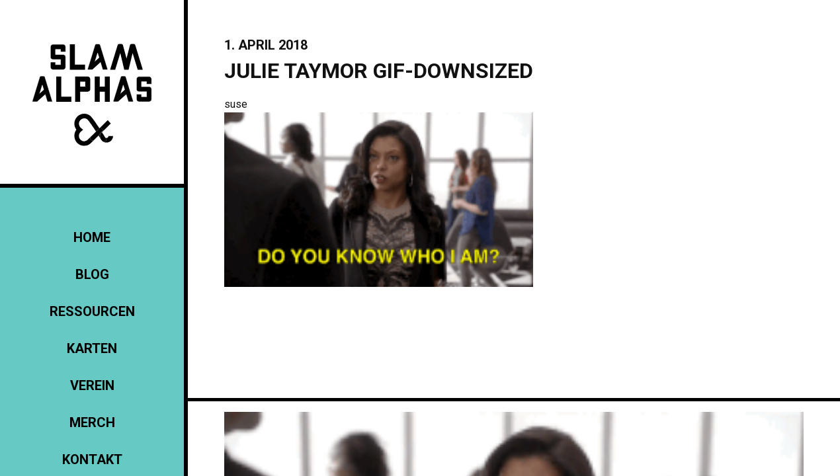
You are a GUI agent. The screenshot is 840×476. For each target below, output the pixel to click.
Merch (92, 422)
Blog (92, 274)
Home (91, 237)
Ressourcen (92, 311)
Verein (92, 385)
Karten (92, 348)
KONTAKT (92, 459)
